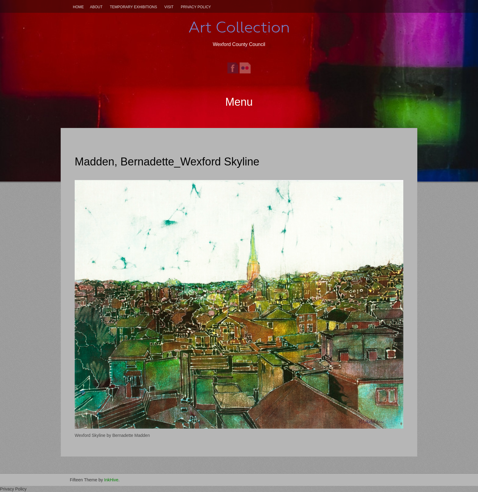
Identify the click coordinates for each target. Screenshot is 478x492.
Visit (168, 7)
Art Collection (239, 27)
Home (78, 7)
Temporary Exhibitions (133, 7)
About (96, 7)
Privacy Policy (196, 7)
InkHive (111, 479)
